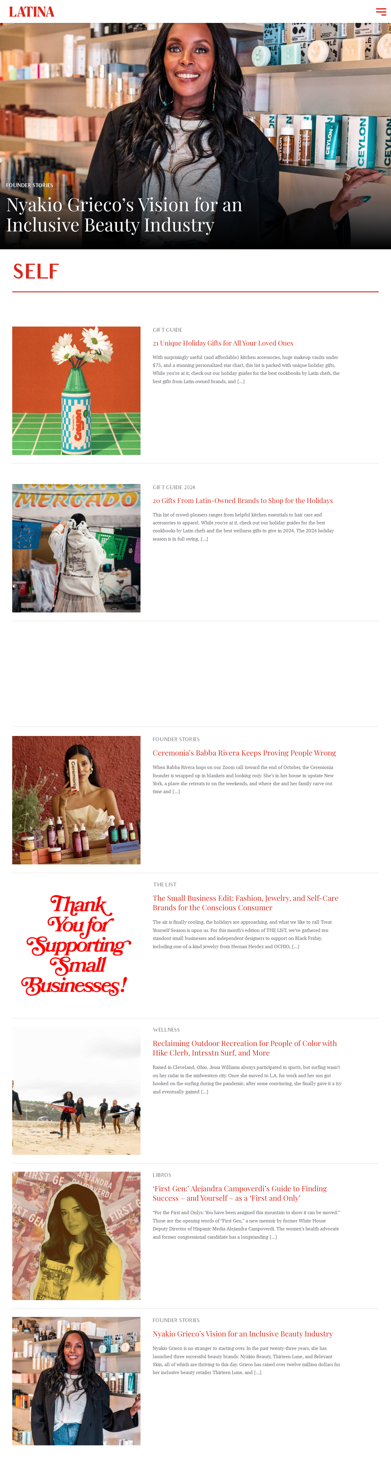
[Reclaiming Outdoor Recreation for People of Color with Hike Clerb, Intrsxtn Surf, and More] (76, 1090)
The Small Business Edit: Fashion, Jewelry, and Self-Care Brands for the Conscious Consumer (245, 902)
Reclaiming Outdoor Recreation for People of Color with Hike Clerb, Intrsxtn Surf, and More (245, 1047)
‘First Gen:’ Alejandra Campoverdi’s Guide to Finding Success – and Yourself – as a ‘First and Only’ (240, 1193)
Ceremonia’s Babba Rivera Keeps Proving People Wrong (244, 752)
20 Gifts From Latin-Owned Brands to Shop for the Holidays (243, 500)
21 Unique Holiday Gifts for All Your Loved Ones (223, 342)
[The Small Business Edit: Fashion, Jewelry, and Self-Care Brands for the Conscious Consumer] (76, 945)
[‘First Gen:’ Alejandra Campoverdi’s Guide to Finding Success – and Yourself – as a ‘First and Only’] (76, 1236)
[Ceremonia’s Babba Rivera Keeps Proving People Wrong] (76, 800)
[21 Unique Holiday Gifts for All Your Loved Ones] (76, 391)
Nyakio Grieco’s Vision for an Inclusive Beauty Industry (243, 1333)
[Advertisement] (195, 672)
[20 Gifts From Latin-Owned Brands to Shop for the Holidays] (76, 548)
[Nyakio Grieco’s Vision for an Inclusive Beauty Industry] (76, 1381)
